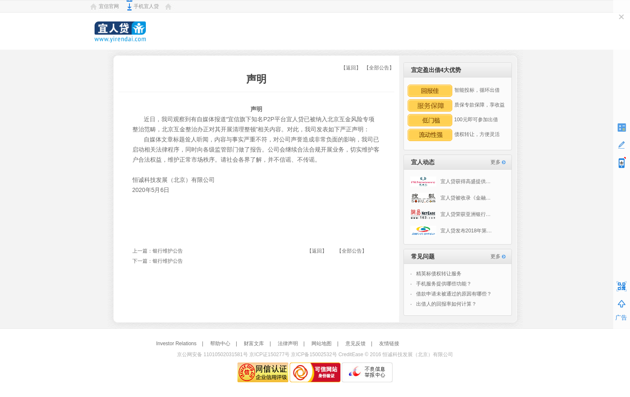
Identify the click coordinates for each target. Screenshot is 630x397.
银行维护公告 (168, 251)
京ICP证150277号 (269, 354)
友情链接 (389, 343)
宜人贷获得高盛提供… (450, 181)
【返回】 (351, 68)
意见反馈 (355, 343)
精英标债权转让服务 (438, 274)
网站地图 (321, 343)
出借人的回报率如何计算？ (446, 304)
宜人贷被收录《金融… (450, 198)
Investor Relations (176, 343)
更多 (495, 162)
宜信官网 (109, 6)
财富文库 (254, 343)
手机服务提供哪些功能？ (444, 284)
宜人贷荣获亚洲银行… (450, 214)
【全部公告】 (379, 68)
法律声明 (288, 343)
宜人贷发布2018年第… (451, 231)
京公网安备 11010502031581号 (212, 354)
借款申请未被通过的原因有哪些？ (454, 294)
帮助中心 (220, 343)
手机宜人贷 (146, 6)
